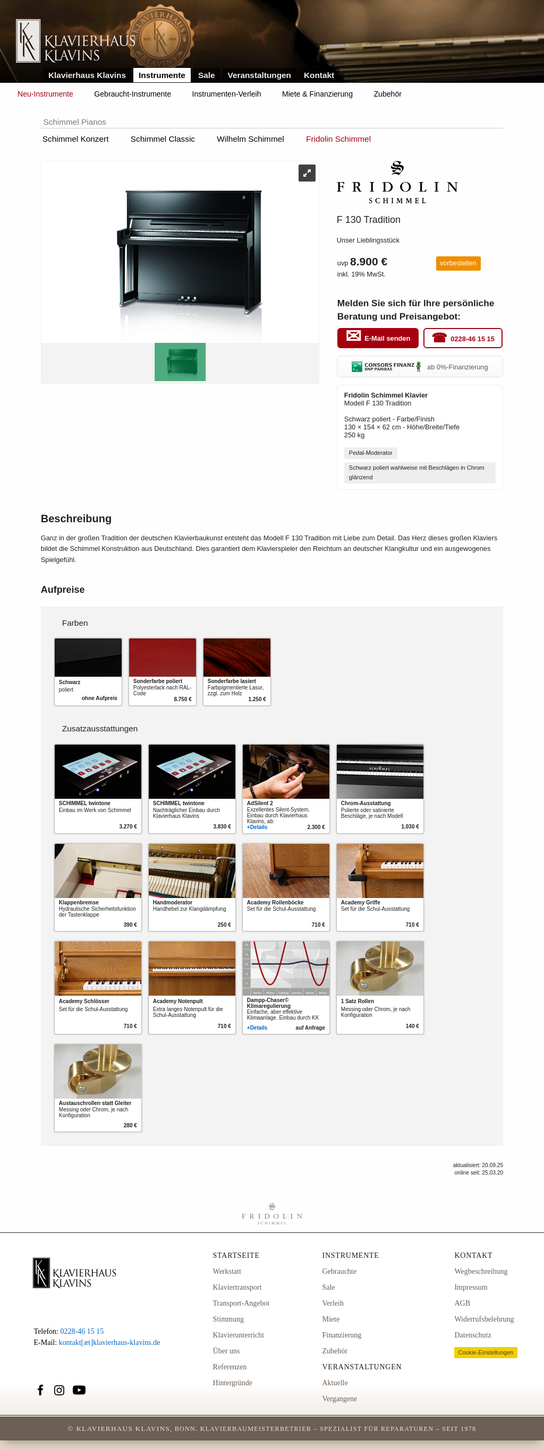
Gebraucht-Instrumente (132, 94)
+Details (257, 827)
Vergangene (339, 1399)
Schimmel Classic (163, 138)
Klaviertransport (237, 1287)
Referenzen (230, 1367)
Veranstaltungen (260, 75)
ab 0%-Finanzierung (420, 367)
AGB (462, 1303)
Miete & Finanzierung (317, 94)
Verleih (332, 1303)
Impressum (470, 1287)
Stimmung (228, 1319)
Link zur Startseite (75, 41)
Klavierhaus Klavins (87, 75)
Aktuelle (334, 1383)
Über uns (226, 1351)
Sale (206, 75)
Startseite (236, 1255)
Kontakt (319, 75)
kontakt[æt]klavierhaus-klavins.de (109, 1343)
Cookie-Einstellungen (485, 1352)
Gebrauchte (339, 1271)
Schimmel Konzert (75, 138)
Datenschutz (472, 1335)
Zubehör (388, 94)
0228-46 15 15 (472, 338)
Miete (330, 1319)
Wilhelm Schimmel (250, 138)
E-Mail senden (387, 338)
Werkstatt (227, 1271)
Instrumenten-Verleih (226, 94)
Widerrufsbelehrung (484, 1319)
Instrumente (162, 75)
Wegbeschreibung (480, 1271)
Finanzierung (341, 1335)
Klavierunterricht (238, 1335)
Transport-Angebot (241, 1303)
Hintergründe (232, 1383)
